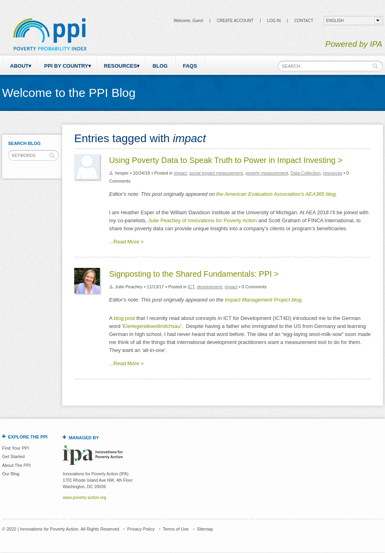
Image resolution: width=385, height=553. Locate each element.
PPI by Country (66, 66)
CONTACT (303, 20)
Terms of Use (176, 529)
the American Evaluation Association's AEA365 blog (276, 194)
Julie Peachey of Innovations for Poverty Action (202, 220)
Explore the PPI (27, 436)
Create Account (235, 20)
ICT (191, 286)
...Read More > (126, 242)
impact (180, 173)
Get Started (13, 456)
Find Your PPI (15, 448)
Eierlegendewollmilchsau (151, 326)
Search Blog (24, 143)
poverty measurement (266, 173)
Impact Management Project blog (263, 300)
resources (332, 173)
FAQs (190, 66)
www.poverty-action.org (84, 497)
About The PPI (16, 465)
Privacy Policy (140, 529)
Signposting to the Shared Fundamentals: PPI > (194, 273)
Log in (274, 20)
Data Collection (306, 173)
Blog (160, 66)
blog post (124, 318)
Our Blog (10, 473)
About (19, 66)
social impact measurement (216, 173)
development (209, 286)
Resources (120, 66)
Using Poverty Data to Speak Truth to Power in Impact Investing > (225, 160)
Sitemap (205, 529)
